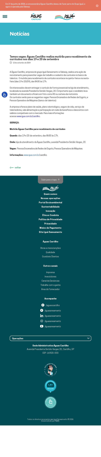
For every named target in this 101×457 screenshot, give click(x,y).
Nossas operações (50, 230)
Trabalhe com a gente (51, 316)
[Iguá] (36, 16)
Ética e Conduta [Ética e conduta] (50, 247)
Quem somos (50, 225)
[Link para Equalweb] (50, 417)
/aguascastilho (50, 337)
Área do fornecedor (50, 321)
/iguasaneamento (50, 342)
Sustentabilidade (50, 238)
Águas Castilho (50, 273)
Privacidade (50, 255)
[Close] (97, 5)
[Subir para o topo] (50, 211)
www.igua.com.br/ (32, 186)
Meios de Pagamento (50, 259)
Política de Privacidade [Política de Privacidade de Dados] (50, 251)
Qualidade (50, 284)
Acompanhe (50, 330)
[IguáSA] (64, 16)
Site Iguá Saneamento (50, 263)
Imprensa (50, 304)
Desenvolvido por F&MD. (50, 452)
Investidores (50, 308)
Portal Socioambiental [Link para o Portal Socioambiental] (50, 234)
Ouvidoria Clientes (50, 288)
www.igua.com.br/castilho (28, 148)
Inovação (50, 242)
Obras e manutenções (50, 279)
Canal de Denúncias (51, 312)
